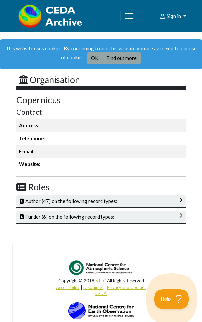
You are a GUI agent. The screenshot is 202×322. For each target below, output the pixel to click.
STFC (100, 280)
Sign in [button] (170, 16)
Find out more (121, 58)
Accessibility (68, 287)
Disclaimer (93, 287)
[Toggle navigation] (129, 16)
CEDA (101, 293)
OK (94, 58)
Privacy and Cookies (126, 287)
